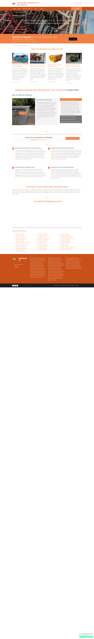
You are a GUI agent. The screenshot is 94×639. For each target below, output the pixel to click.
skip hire (42, 105)
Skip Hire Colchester (73, 138)
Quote (36, 8)
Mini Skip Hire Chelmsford (65, 250)
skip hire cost (32, 172)
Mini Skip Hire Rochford (65, 239)
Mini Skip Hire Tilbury (42, 247)
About (19, 8)
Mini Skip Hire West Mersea (43, 235)
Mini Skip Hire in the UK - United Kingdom (55, 65)
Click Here (23, 113)
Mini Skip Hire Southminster (20, 247)
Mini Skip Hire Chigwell (42, 241)
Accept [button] (89, 636)
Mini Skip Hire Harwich (64, 244)
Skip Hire (14, 45)
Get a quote (76, 8)
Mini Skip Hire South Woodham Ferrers (68, 247)
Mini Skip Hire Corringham (43, 245)
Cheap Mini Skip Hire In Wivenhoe (68, 119)
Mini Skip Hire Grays (42, 236)
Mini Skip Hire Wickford (20, 233)
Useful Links (17, 266)
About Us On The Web (19, 264)
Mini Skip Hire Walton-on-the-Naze (67, 238)
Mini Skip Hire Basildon (42, 244)
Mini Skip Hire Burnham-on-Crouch (45, 238)
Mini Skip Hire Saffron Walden (66, 248)
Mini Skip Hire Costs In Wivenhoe (68, 116)
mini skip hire (51, 116)
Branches (16, 267)
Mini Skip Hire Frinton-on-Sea (21, 244)
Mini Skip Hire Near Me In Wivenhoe (69, 99)
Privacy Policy (63, 285)
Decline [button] (83, 636)
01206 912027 (78, 3)
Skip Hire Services (27, 8)
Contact (41, 8)
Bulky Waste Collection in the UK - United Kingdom (73, 65)
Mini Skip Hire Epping (64, 245)
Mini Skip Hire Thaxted (19, 235)
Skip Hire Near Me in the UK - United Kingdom (47, 20)
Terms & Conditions (70, 285)
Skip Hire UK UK (56, 285)
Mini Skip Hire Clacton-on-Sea (21, 238)
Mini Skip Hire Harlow (42, 242)
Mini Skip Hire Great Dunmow (21, 248)
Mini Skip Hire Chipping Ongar (66, 236)
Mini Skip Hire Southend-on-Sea (21, 245)
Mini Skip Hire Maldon (64, 233)
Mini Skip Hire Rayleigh (42, 250)
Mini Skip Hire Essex (19, 231)
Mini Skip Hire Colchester (65, 242)
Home (14, 8)
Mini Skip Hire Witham (19, 241)
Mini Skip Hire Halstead (42, 248)
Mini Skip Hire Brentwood (43, 233)
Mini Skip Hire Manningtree (20, 239)
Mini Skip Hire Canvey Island (20, 251)
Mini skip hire (18, 45)
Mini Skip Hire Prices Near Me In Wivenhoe (70, 121)
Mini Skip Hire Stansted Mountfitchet (22, 242)
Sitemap (76, 285)
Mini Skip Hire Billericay (20, 250)
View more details (15, 81)
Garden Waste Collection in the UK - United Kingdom (37, 65)
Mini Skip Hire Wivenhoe (65, 235)
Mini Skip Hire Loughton (20, 236)
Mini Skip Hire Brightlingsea (43, 239)
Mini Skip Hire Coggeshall (65, 241)
